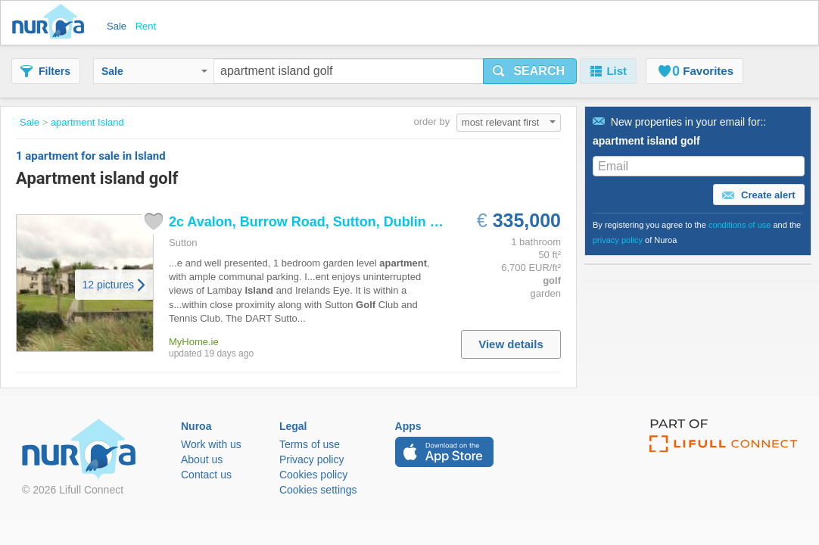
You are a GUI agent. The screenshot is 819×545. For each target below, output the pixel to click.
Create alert (758, 195)
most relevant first (509, 122)
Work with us (211, 444)
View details (510, 344)
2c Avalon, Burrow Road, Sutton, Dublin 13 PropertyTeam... (359, 221)
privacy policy (618, 239)
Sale (154, 71)
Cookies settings (318, 490)
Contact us (206, 475)
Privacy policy (311, 459)
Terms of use (309, 444)
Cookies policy (313, 475)
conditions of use (739, 224)
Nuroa (52, 23)
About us (202, 459)
